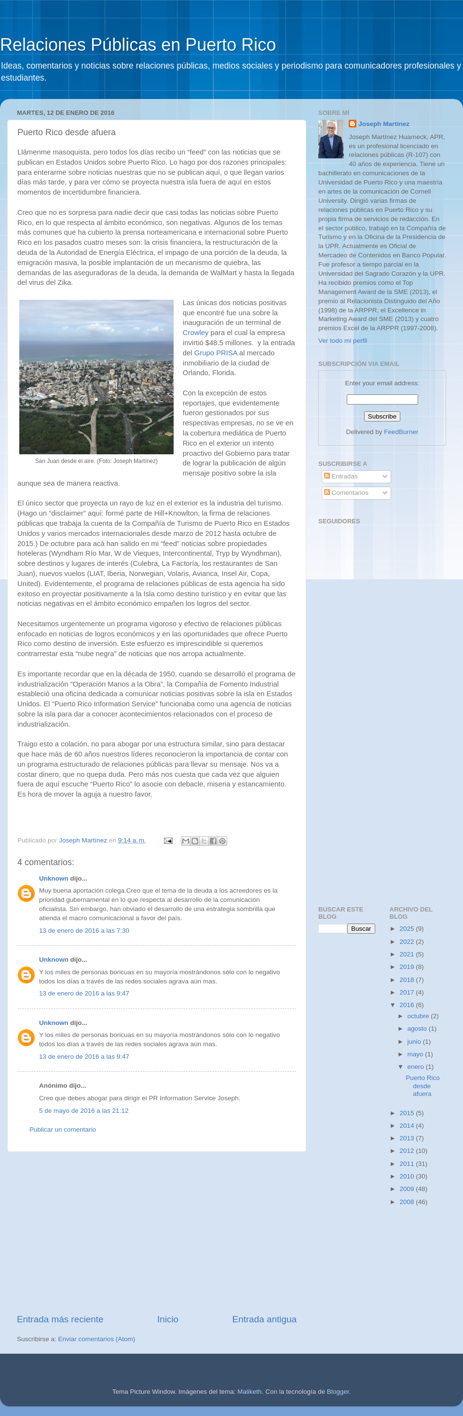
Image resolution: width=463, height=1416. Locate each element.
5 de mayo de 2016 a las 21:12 (83, 1110)
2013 (407, 1138)
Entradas (341, 476)
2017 (407, 992)
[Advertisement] (157, 1232)
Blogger (338, 1391)
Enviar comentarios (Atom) (97, 1339)
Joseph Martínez (383, 123)
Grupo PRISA (215, 353)
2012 (407, 1150)
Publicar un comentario (62, 1129)
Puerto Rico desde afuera (423, 1085)
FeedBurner (401, 431)
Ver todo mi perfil (342, 340)
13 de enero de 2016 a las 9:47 (84, 993)
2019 (407, 966)
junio (415, 1041)
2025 (407, 928)
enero (417, 1066)
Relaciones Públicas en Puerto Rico (138, 45)
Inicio (167, 1319)
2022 (407, 941)
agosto (418, 1028)
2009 (407, 1188)
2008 (407, 1202)
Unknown (53, 878)
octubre (419, 1016)
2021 (407, 954)
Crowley (196, 332)
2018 (407, 979)
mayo (416, 1054)
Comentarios (346, 492)
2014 (407, 1125)
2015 (407, 1113)
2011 (407, 1163)
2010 (407, 1176)
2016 (407, 1005)
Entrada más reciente (60, 1319)
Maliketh (249, 1391)
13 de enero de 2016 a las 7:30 (84, 930)
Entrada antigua (264, 1319)
